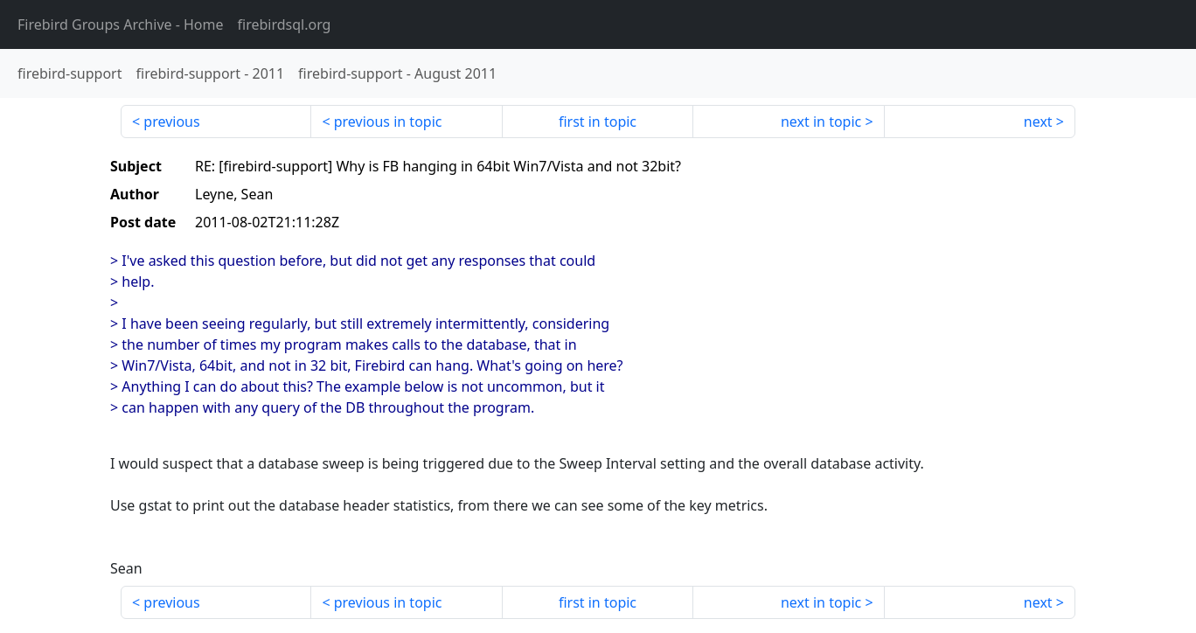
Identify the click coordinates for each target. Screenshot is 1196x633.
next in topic (821, 121)
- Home (120, 24)
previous (171, 121)
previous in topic (388, 121)
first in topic (597, 121)
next (1038, 121)
